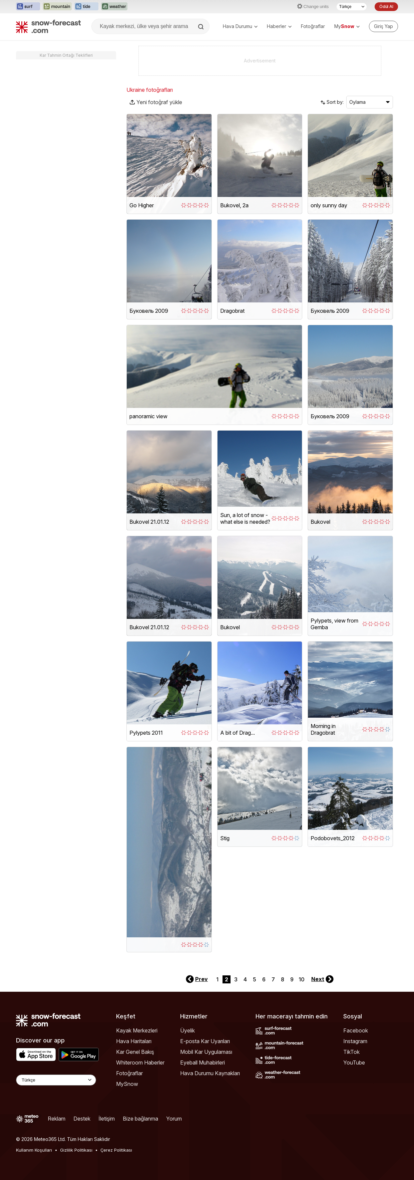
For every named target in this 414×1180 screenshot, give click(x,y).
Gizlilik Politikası (76, 1150)
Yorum (174, 1118)
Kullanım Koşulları (34, 1150)
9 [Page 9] (292, 979)
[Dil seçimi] (352, 6)
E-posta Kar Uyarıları (205, 1041)
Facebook (355, 1030)
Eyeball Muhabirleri (202, 1062)
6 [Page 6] (264, 979)
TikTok (351, 1051)
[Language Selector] (56, 1080)
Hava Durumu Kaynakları (210, 1073)
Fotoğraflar (313, 26)
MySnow (127, 1084)
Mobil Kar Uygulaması (206, 1051)
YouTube (354, 1062)
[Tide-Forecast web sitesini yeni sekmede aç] (86, 6)
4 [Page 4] (245, 979)
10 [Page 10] (302, 979)
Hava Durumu (240, 26)
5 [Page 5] (254, 979)
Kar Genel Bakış (135, 1051)
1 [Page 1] (217, 979)
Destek (81, 1118)
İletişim (106, 1118)
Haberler (279, 26)
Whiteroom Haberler (140, 1062)
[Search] (201, 26)
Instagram (355, 1041)
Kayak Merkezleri (136, 1030)
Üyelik (187, 1030)
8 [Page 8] (282, 979)
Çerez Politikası (116, 1150)
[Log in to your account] (383, 26)
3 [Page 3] (236, 979)
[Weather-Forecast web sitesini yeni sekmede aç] (114, 6)
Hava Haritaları (133, 1041)
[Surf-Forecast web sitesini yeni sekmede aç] (28, 6)
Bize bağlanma (140, 1118)
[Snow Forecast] (48, 26)
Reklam (56, 1118)
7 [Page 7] (273, 979)
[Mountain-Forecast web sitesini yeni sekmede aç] (57, 6)
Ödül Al (386, 6)
